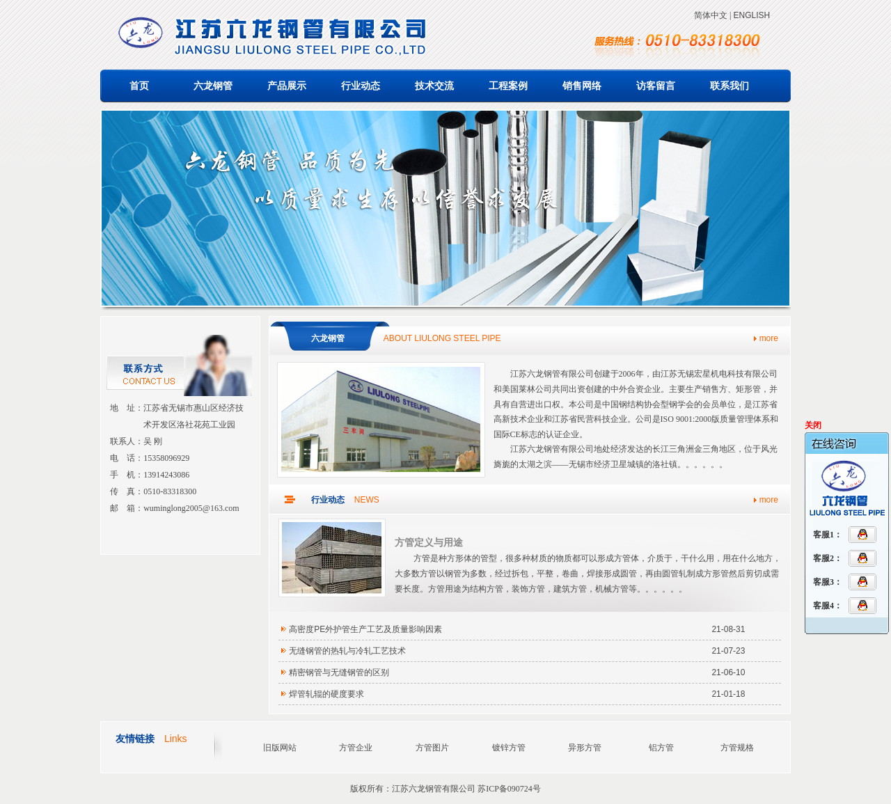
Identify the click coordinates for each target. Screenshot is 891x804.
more (768, 338)
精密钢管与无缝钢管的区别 (339, 672)
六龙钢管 (213, 86)
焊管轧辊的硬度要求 (326, 694)
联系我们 (729, 86)
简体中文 (710, 15)
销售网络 (581, 86)
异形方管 (584, 747)
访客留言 (655, 86)
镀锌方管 (509, 747)
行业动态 (360, 86)
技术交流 (434, 86)
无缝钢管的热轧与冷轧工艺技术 (347, 651)
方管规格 (737, 747)
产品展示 (286, 86)
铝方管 (661, 747)
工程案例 (508, 86)
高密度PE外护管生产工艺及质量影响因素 (365, 629)
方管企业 (355, 747)
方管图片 (432, 747)
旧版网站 (280, 747)
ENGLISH (751, 15)
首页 (139, 86)
